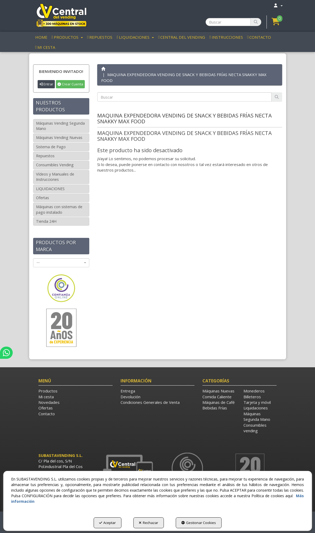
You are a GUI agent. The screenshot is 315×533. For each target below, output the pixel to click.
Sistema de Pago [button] (51, 146)
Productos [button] (47, 391)
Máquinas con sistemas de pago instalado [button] (59, 209)
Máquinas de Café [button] (218, 402)
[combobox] (61, 262)
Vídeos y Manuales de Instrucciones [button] (55, 177)
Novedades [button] (49, 402)
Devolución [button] (130, 396)
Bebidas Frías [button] (214, 407)
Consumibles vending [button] (255, 427)
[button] (61, 15)
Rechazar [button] (148, 522)
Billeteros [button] (252, 396)
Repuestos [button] (45, 155)
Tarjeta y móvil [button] (257, 402)
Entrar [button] (46, 84)
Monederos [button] (254, 391)
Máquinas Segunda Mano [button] (256, 416)
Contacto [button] (46, 413)
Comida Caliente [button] (217, 396)
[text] (184, 97)
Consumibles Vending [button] (55, 164)
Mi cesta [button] (46, 396)
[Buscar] (255, 22)
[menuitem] (278, 5)
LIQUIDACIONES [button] (50, 188)
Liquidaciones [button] (255, 407)
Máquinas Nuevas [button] (218, 391)
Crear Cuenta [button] (70, 84)
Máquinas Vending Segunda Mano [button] (60, 126)
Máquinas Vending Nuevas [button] (59, 137)
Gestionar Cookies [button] (198, 522)
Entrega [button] (128, 391)
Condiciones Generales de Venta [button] (150, 402)
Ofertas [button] (42, 197)
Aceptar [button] (107, 522)
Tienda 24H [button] (46, 221)
